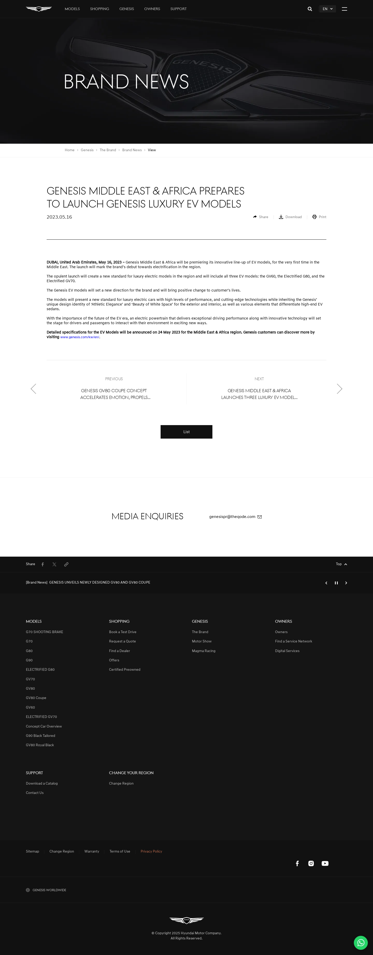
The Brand (108, 150)
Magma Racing (204, 651)
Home (70, 150)
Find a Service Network (293, 641)
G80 (29, 651)
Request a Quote (122, 641)
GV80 (30, 689)
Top (339, 564)
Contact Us (35, 793)
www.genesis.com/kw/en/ (79, 337)
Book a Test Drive (123, 632)
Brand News (132, 150)
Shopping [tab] (99, 9)
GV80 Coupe (36, 698)
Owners (281, 632)
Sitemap (32, 852)
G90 (29, 660)
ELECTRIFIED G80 (40, 670)
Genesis (87, 150)
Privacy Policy (151, 852)
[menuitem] (260, 217)
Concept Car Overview (44, 727)
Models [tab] (72, 9)
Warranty (91, 852)
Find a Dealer (119, 651)
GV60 (30, 708)
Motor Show (202, 641)
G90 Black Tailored (40, 736)
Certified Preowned (124, 670)
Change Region (121, 784)
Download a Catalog (42, 784)
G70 (29, 641)
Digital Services (287, 651)
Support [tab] (178, 9)
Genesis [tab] (126, 9)
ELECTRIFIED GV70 (41, 717)
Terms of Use (120, 852)
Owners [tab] (152, 9)
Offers (114, 660)
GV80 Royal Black (40, 745)
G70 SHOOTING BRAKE (44, 632)
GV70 (30, 679)
